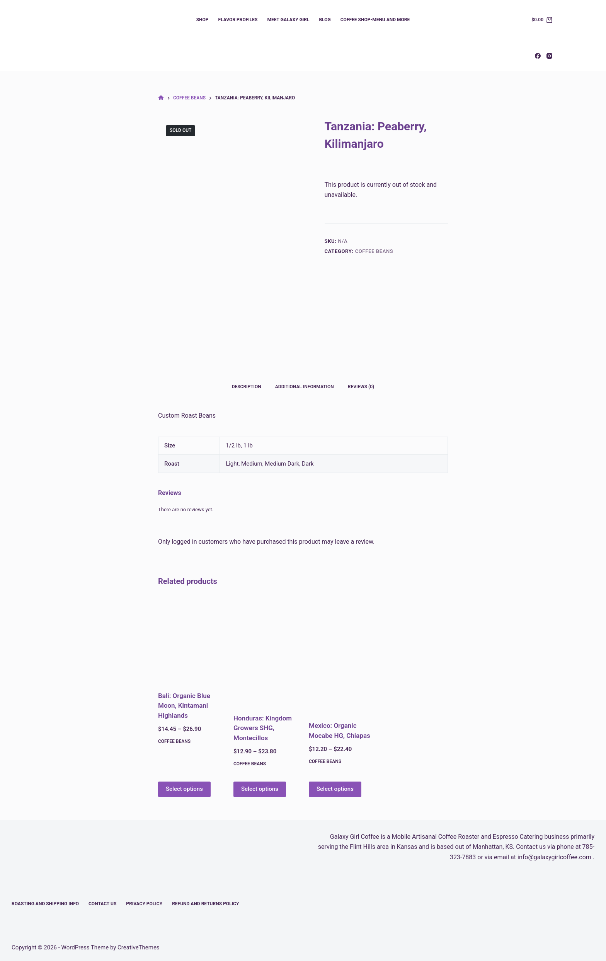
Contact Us (102, 903)
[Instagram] (549, 56)
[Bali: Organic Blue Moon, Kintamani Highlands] (190, 640)
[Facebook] (538, 56)
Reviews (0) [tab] (361, 386)
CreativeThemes (138, 947)
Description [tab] (246, 386)
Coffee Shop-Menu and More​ (375, 19)
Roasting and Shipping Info (45, 903)
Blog (325, 19)
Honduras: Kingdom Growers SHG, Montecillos (262, 728)
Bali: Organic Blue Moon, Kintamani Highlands (184, 705)
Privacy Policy (144, 903)
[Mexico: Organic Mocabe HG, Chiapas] (341, 655)
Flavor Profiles (238, 19)
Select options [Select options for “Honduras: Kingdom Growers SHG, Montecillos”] (259, 788)
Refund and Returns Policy (205, 903)
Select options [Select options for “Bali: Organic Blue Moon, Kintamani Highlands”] (184, 788)
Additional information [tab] (304, 386)
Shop (202, 19)
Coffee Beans (374, 251)
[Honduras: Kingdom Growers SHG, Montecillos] (265, 651)
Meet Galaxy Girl (288, 19)
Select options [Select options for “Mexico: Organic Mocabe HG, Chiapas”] (335, 788)
